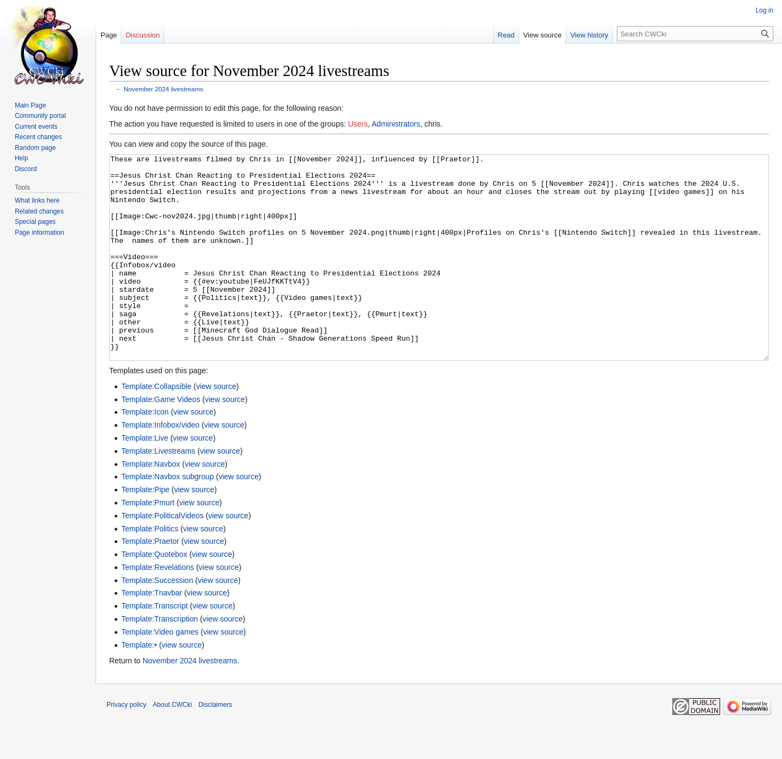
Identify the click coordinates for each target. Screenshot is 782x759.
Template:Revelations (157, 608)
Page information (39, 232)
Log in (764, 10)
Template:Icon (144, 452)
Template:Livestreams (158, 491)
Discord (26, 169)
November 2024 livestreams (163, 88)
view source (216, 427)
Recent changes (38, 137)
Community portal (40, 116)
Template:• (139, 685)
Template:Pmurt (147, 543)
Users (358, 124)
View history (589, 35)
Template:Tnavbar (151, 633)
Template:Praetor (150, 582)
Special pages (35, 221)
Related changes (39, 211)
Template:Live (144, 478)
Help (21, 158)
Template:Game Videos (160, 440)
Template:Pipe (145, 530)
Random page (35, 148)
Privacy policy (126, 745)
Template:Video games (159, 672)
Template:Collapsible (156, 427)
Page (108, 35)
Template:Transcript (154, 646)
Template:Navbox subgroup (167, 517)
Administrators (395, 124)
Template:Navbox (150, 504)
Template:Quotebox (154, 595)
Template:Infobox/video (160, 465)
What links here (37, 200)
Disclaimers (215, 745)
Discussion (142, 35)
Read (506, 35)
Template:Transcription (159, 659)
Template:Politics (149, 569)
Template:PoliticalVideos (162, 556)
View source (543, 35)
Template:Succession (157, 621)
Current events (36, 126)
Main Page (30, 105)
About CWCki (172, 745)
